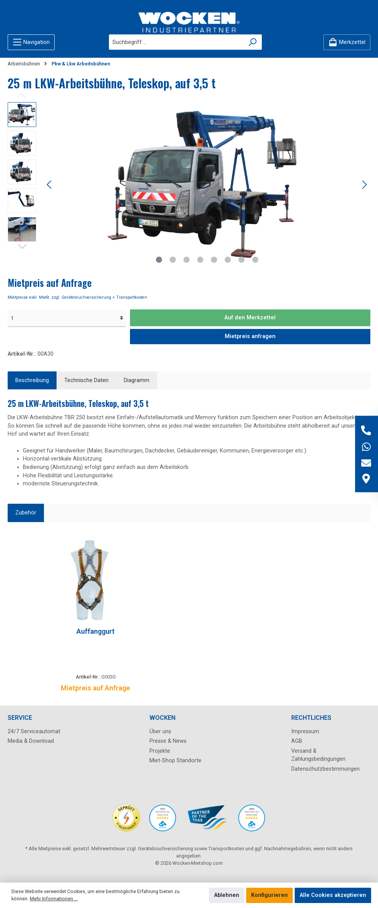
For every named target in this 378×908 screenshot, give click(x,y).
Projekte (159, 751)
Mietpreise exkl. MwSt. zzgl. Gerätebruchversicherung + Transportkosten (77, 297)
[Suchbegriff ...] (176, 42)
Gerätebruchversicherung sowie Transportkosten (191, 848)
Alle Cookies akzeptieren (333, 895)
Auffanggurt (95, 631)
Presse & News (168, 741)
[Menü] (31, 42)
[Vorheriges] (49, 184)
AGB (296, 741)
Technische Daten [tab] (86, 380)
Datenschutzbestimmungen (325, 769)
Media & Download (31, 741)
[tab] (32, 380)
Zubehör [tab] (25, 512)
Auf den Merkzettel (250, 317)
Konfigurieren (269, 895)
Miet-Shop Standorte (175, 760)
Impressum (305, 731)
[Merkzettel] (346, 42)
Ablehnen (226, 895)
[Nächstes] (364, 184)
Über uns (160, 731)
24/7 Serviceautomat (34, 731)
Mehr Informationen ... (54, 898)
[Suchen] (253, 42)
